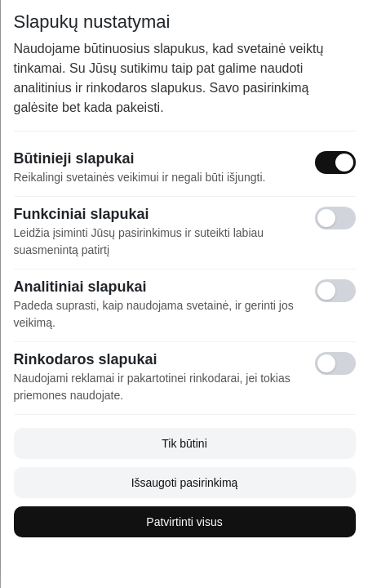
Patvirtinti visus (184, 521)
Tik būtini (184, 443)
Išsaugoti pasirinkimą (184, 482)
